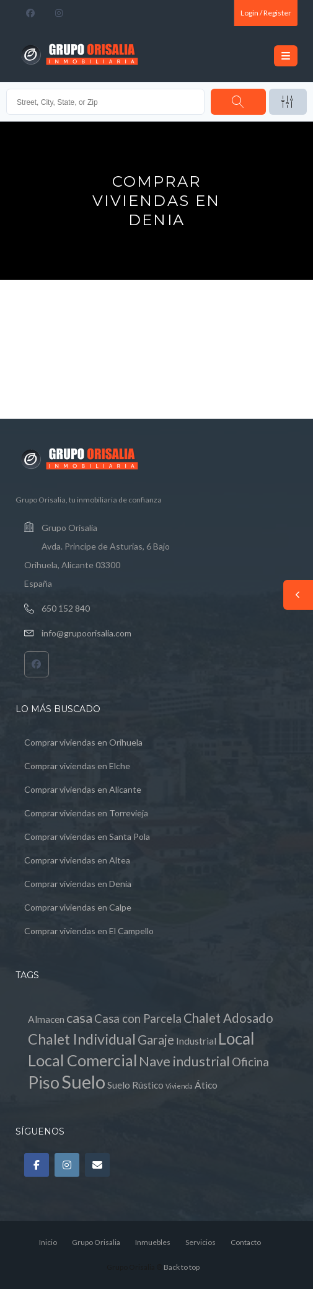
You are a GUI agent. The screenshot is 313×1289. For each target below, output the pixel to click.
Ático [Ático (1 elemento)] (206, 1085)
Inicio (48, 1242)
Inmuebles (152, 1242)
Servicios (200, 1242)
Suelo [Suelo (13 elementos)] (83, 1081)
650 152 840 (66, 608)
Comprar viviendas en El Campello (89, 930)
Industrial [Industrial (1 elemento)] (196, 1040)
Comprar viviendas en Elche (77, 765)
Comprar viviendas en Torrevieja (86, 813)
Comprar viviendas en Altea (77, 860)
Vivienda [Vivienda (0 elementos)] (179, 1086)
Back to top (182, 1267)
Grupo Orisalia (96, 1242)
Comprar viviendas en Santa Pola (87, 836)
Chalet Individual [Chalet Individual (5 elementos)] (82, 1039)
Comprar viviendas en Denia (77, 883)
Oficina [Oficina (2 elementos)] (250, 1062)
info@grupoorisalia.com (86, 633)
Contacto (246, 1242)
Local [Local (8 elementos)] (236, 1038)
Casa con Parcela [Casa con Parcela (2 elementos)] (138, 1018)
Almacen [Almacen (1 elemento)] (46, 1019)
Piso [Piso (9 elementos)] (44, 1082)
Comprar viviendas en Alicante (82, 789)
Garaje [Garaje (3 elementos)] (156, 1039)
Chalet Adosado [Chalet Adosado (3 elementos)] (228, 1017)
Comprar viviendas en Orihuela (83, 742)
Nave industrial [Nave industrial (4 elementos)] (184, 1061)
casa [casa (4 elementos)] (79, 1017)
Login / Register (265, 12)
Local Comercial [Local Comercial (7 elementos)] (82, 1060)
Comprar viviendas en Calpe (77, 907)
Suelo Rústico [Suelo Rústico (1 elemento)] (135, 1085)
